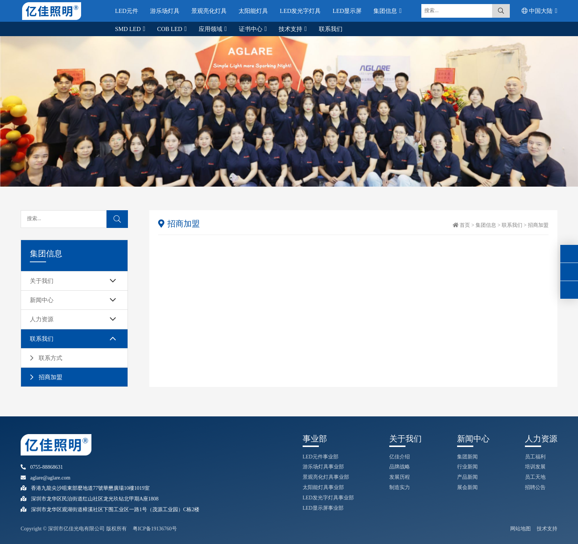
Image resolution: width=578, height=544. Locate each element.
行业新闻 (467, 466)
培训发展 (535, 466)
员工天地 (535, 477)
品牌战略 (399, 466)
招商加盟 (50, 377)
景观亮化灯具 (209, 11)
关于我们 (41, 281)
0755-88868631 (42, 467)
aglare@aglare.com (45, 478)
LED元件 (126, 11)
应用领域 (211, 29)
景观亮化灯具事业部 (326, 477)
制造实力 (399, 487)
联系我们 (330, 29)
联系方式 (50, 358)
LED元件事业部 (320, 457)
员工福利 (535, 457)
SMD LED (128, 29)
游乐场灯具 (165, 11)
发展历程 (399, 477)
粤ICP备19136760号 (155, 528)
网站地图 (520, 528)
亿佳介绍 (399, 457)
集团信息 (385, 11)
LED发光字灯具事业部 (328, 497)
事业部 (315, 438)
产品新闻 (467, 477)
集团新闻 (467, 457)
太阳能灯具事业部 (323, 487)
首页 (465, 225)
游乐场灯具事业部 (323, 466)
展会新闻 (467, 487)
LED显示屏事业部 (323, 508)
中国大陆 (538, 11)
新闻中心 (41, 300)
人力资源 (41, 319)
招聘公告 (535, 487)
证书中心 (251, 29)
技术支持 (291, 29)
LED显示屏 (347, 11)
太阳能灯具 (253, 11)
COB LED (170, 29)
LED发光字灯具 (300, 11)
